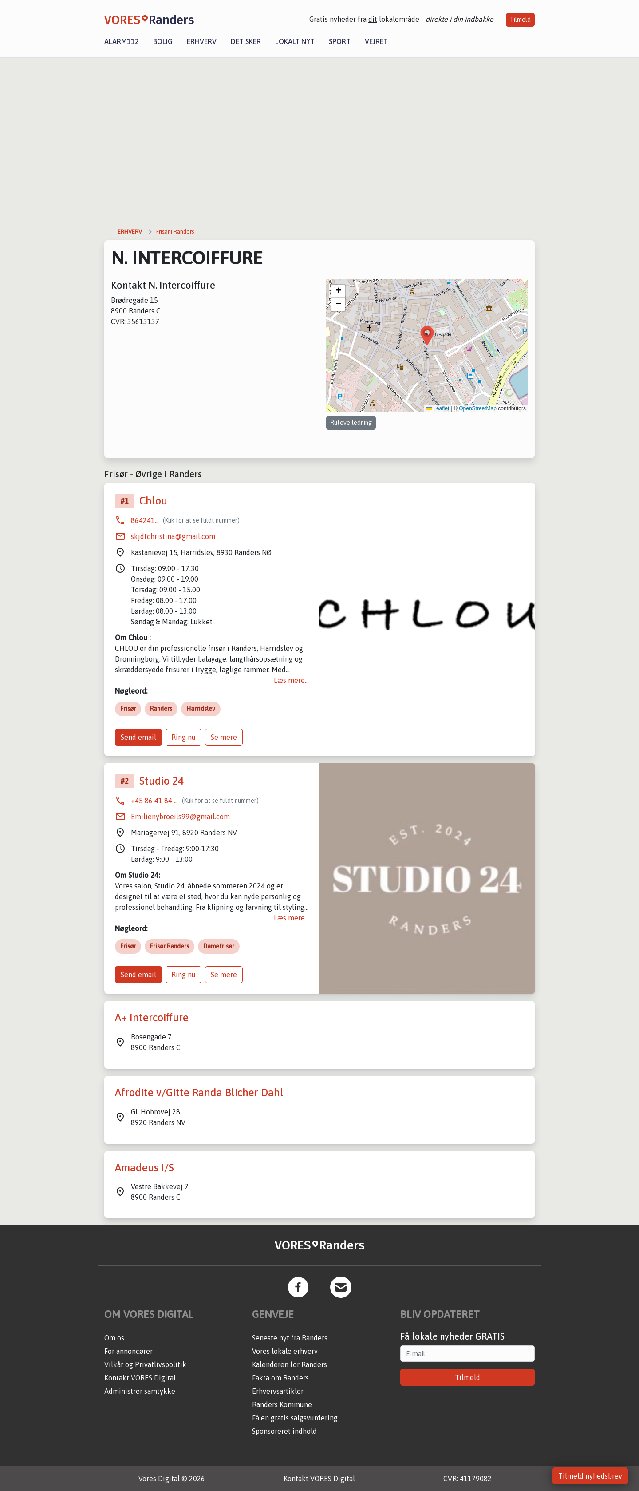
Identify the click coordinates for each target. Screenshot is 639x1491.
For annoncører (128, 1351)
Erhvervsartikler (278, 1391)
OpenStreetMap (478, 408)
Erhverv (202, 41)
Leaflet (437, 408)
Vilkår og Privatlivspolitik (145, 1364)
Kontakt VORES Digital (140, 1378)
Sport (340, 41)
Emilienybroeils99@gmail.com (180, 817)
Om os (114, 1338)
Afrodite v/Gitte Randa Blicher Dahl (199, 1092)
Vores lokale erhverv (285, 1351)
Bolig (163, 41)
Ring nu (183, 737)
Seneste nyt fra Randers (289, 1338)
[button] (427, 336)
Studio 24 (161, 781)
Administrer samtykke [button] (139, 1391)
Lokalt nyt (295, 41)
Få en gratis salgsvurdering (295, 1418)
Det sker (246, 41)
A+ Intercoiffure (152, 1017)
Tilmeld (520, 19)
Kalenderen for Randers (289, 1364)
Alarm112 (121, 41)
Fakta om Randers (280, 1378)
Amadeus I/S (144, 1168)
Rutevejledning (351, 422)
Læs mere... (291, 680)
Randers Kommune (282, 1404)
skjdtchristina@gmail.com (173, 536)
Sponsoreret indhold (284, 1431)
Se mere (224, 737)
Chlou (153, 501)
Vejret (376, 41)
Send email (138, 737)
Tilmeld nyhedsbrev (590, 1476)
